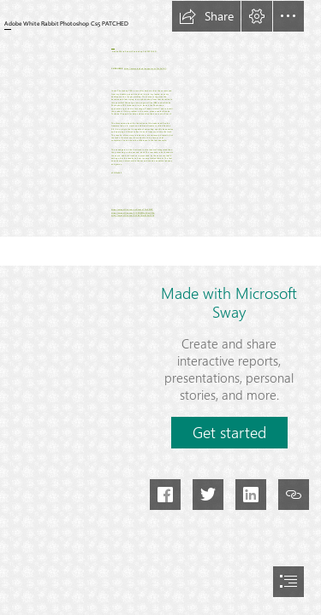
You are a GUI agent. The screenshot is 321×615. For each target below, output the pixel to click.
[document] (160, 307)
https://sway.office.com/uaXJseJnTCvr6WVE (132, 209)
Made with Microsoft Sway (229, 302)
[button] (206, 16)
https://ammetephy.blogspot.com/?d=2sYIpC (145, 68)
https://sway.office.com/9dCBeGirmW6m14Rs (132, 215)
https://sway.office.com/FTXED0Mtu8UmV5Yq (133, 213)
